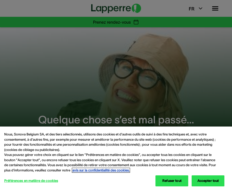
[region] (116, 158)
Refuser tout (171, 181)
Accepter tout (208, 181)
